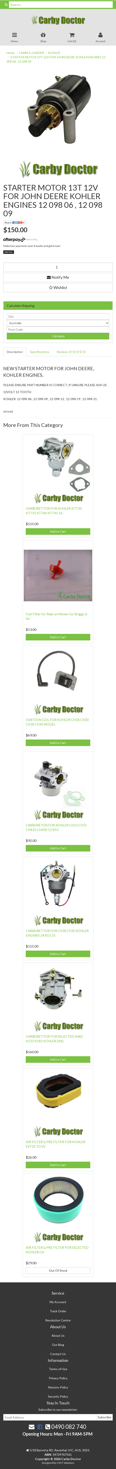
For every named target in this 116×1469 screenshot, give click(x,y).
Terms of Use (58, 1369)
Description (15, 352)
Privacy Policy (58, 1378)
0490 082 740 (65, 1426)
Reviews (71, 352)
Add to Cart (58, 531)
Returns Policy (58, 1387)
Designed (47, 1462)
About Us (58, 1335)
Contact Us (58, 1354)
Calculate (58, 336)
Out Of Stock (58, 1270)
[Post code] (58, 329)
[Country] (58, 323)
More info (20, 239)
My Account (58, 1302)
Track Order (58, 1311)
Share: (15, 222)
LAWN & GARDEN (31, 53)
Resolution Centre (58, 1320)
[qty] (58, 316)
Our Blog (58, 1345)
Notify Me (58, 277)
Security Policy (58, 1396)
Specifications (39, 352)
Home (11, 53)
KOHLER (54, 53)
